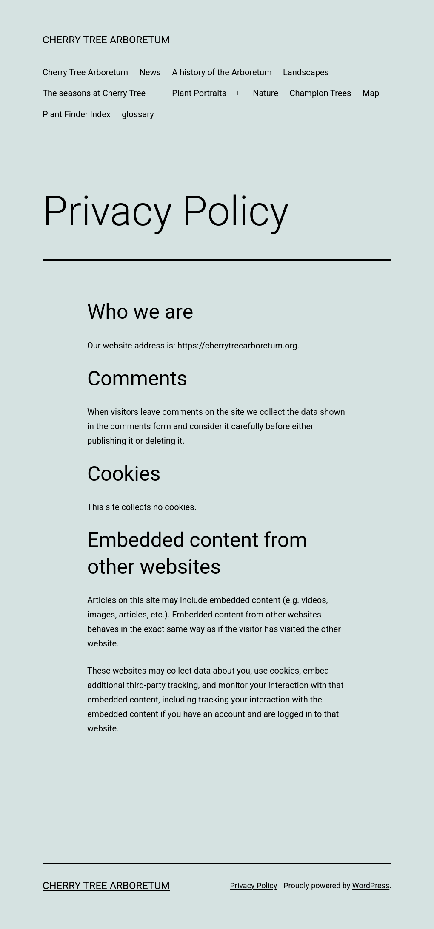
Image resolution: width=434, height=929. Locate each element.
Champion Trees (320, 93)
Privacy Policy (253, 885)
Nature (265, 93)
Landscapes (306, 72)
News (150, 72)
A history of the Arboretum (222, 72)
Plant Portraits (199, 93)
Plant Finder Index (77, 114)
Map (371, 93)
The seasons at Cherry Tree (94, 93)
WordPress (370, 885)
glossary (138, 114)
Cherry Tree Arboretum (106, 40)
